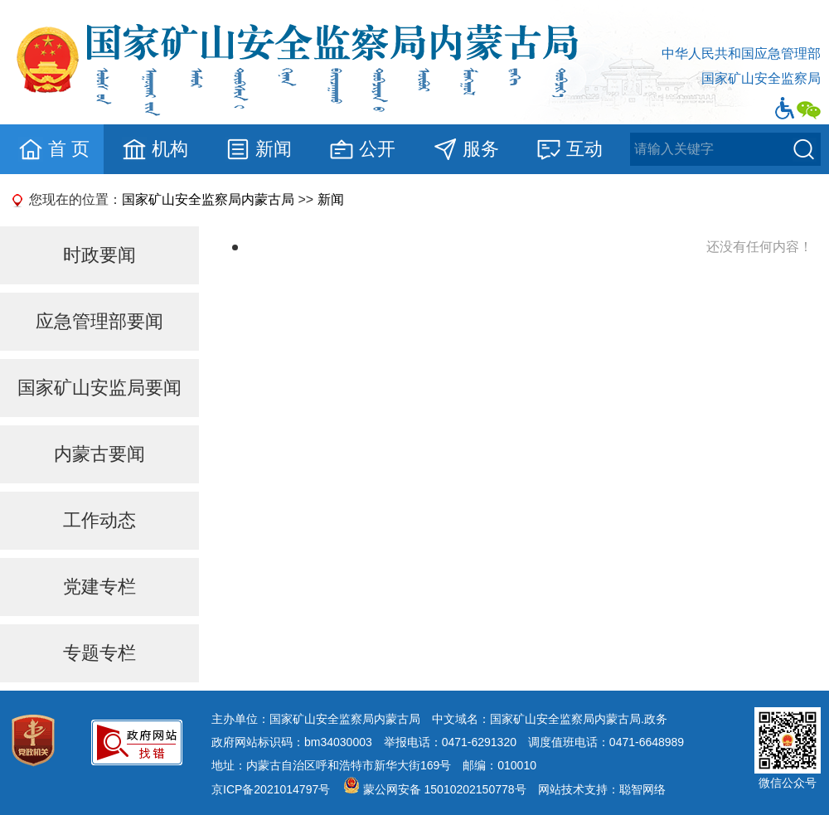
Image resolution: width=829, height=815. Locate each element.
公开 (361, 149)
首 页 (53, 149)
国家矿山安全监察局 (761, 78)
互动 (569, 149)
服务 (465, 149)
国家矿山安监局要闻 (99, 387)
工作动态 (99, 520)
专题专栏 (99, 653)
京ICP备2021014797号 (270, 789)
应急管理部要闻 (99, 321)
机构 (154, 149)
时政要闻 (99, 255)
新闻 (258, 149)
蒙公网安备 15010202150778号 (444, 789)
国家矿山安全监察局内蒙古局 (208, 199)
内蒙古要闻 (99, 454)
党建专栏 (99, 586)
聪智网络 (642, 789)
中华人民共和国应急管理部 (741, 53)
